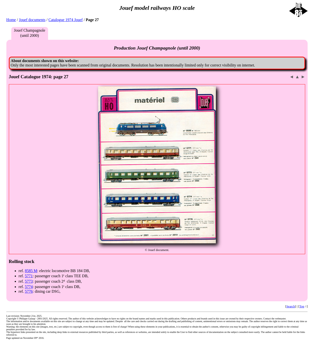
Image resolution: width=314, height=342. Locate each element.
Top (301, 306)
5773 (29, 281)
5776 (29, 291)
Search (290, 306)
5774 (29, 287)
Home (11, 20)
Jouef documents (32, 20)
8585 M (31, 271)
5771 (29, 276)
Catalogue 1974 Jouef (66, 20)
